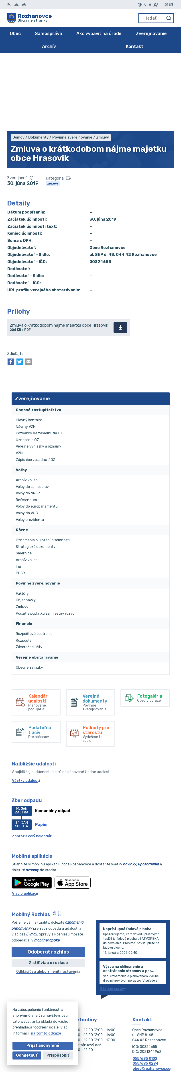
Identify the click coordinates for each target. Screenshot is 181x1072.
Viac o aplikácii (25, 822)
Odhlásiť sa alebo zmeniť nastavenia (48, 900)
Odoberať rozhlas (48, 881)
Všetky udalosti (26, 709)
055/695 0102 (145, 987)
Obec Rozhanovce (157, 1054)
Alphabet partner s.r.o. (153, 1048)
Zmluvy (53, 112)
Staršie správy (113, 918)
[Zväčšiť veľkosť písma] (155, 4)
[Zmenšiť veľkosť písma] (145, 4)
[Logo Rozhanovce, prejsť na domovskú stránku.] (29, 18)
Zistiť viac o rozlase (48, 891)
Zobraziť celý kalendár (32, 765)
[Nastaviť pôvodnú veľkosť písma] (150, 4)
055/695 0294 (145, 992)
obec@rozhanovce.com (153, 997)
